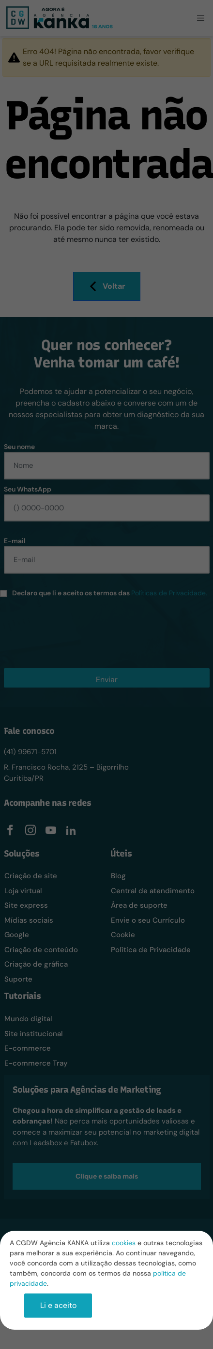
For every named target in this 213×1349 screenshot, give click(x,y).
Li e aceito (58, 1305)
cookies (124, 1242)
